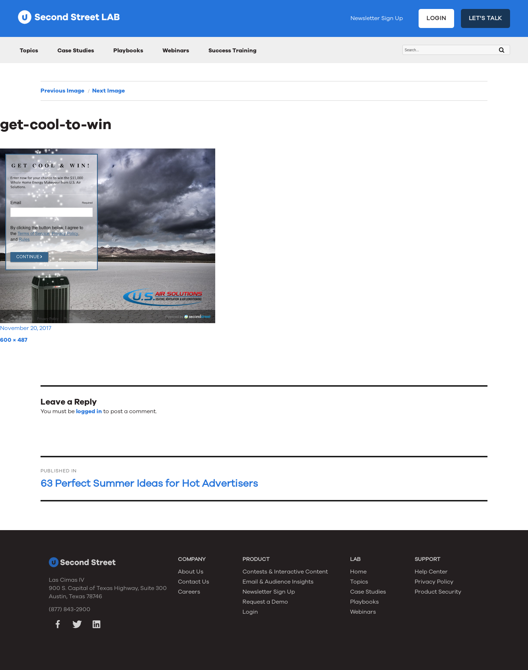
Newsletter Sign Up (376, 18)
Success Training (232, 51)
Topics (29, 51)
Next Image (108, 91)
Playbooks (128, 51)
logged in (89, 411)
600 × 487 (13, 340)
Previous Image (62, 91)
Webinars (175, 51)
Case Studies (75, 51)
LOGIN (436, 18)
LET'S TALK (486, 18)
